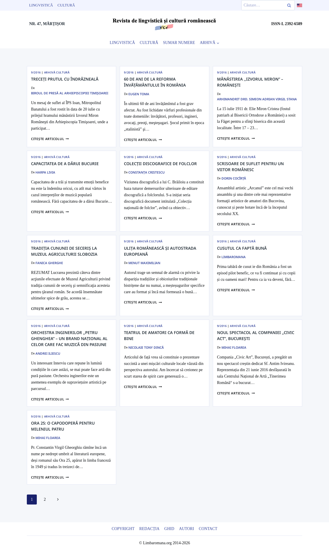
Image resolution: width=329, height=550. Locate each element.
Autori (186, 528)
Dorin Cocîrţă (233, 178)
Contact (208, 528)
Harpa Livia (45, 172)
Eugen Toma (138, 94)
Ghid (169, 528)
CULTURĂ (149, 42)
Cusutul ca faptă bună (242, 248)
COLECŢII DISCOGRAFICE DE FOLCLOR (160, 163)
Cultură (66, 5)
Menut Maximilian (144, 263)
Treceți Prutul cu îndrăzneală (64, 79)
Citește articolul (50, 139)
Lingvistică (41, 5)
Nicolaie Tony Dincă (146, 347)
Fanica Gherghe (49, 263)
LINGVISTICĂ (122, 42)
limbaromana (233, 257)
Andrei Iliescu (47, 353)
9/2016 (36, 72)
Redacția (149, 528)
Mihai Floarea (233, 347)
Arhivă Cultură (57, 72)
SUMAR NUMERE (179, 42)
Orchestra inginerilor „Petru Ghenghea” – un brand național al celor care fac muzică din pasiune (69, 338)
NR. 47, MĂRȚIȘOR (47, 24)
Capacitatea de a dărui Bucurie (65, 163)
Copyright (123, 528)
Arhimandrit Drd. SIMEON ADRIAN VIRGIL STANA (257, 99)
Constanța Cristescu (146, 172)
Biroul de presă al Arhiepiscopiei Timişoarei (69, 93)
